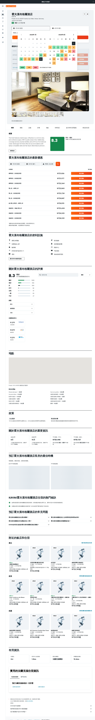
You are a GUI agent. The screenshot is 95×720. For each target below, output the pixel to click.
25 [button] (45, 55)
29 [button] (33, 59)
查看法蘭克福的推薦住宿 (85, 610)
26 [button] (21, 59)
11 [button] (44, 47)
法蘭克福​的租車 (16, 687)
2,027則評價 (21, 23)
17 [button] (40, 51)
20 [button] (25, 55)
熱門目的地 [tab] (24, 677)
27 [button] (25, 59)
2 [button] (50, 47)
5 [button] (21, 47)
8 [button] (73, 47)
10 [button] (41, 47)
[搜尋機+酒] (3, 21)
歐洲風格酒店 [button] (54, 630)
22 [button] (33, 55)
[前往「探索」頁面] (3, 26)
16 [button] (37, 51)
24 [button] (41, 55)
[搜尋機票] (3, 11)
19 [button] (21, 55)
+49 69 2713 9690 (17, 20)
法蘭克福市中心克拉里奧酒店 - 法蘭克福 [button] (81, 598)
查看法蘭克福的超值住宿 (85, 576)
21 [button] (29, 55)
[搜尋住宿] (3, 14)
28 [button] (29, 59)
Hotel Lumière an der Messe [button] (16, 597)
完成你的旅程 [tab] (14, 677)
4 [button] (44, 43)
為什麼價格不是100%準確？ (51, 712)
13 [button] (25, 51)
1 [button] (73, 43)
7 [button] (69, 47)
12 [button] (21, 51)
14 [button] (29, 51)
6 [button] (25, 47)
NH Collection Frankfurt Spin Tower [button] (39, 630)
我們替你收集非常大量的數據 (51, 709)
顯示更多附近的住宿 (87, 543)
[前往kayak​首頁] (11, 6)
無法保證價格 (30, 701)
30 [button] (37, 59)
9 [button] (50, 51)
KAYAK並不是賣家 (51, 706)
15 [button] (33, 51)
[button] (93, 2)
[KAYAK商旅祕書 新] (3, 33)
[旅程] (3, 37)
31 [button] (41, 59)
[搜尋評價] (59, 275)
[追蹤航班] (3, 29)
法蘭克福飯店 (41, 687)
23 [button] (37, 55)
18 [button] (44, 51)
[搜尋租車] (3, 18)
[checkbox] (17, 323)
